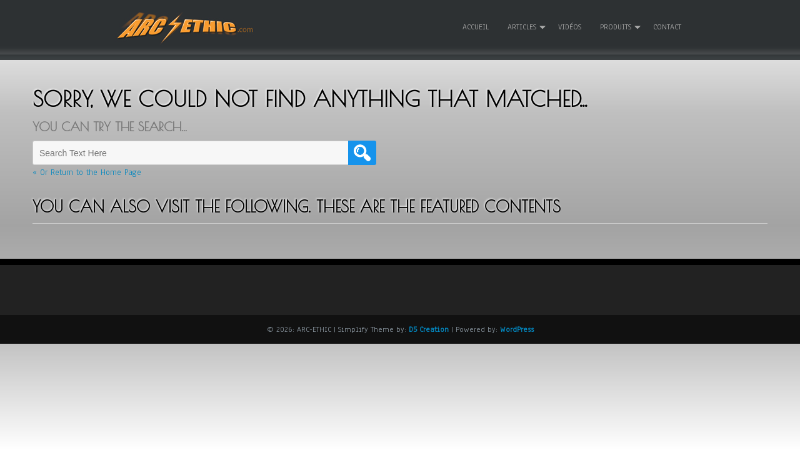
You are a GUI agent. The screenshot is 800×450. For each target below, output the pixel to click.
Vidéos (569, 27)
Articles (522, 27)
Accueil (475, 27)
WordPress (517, 329)
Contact (667, 27)
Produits (615, 27)
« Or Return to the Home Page (86, 172)
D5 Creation (429, 329)
